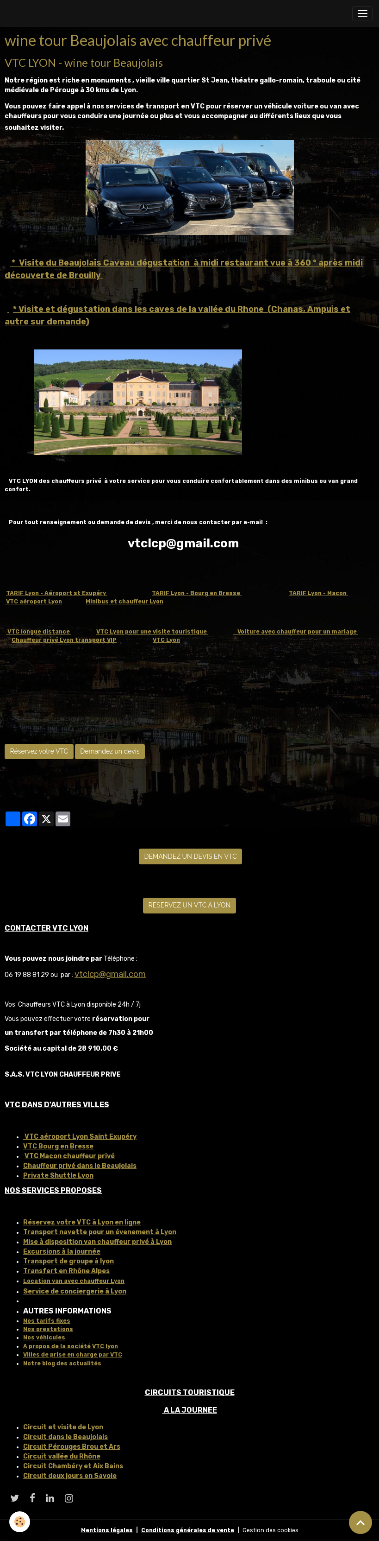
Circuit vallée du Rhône (61, 1456)
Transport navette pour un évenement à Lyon (99, 1232)
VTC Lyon (166, 640)
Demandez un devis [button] (109, 751)
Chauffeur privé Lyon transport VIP (64, 640)
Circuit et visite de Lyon (63, 1427)
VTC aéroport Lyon (33, 601)
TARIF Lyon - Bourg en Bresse (197, 593)
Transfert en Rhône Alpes (66, 1271)
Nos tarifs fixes (46, 1321)
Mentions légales (107, 1530)
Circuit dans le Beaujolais (65, 1437)
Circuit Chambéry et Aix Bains (73, 1466)
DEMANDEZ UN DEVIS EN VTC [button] (190, 856)
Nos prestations (48, 1329)
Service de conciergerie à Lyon (74, 1291)
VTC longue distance (38, 631)
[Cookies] (19, 1521)
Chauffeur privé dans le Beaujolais (80, 1166)
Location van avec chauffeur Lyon (73, 1281)
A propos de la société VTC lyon (70, 1346)
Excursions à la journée (61, 1252)
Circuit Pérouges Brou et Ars (71, 1447)
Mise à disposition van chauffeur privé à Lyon (97, 1242)
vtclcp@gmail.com (110, 974)
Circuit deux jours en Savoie (70, 1476)
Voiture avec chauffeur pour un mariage (295, 631)
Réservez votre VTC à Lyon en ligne (82, 1222)
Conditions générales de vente (187, 1530)
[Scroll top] (360, 1522)
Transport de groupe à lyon (68, 1261)
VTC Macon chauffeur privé (70, 1156)
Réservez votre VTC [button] (39, 751)
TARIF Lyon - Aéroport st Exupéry (56, 593)
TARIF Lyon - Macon (318, 593)
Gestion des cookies (270, 1530)
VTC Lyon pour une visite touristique (152, 631)
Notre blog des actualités (62, 1363)
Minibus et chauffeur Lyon (124, 601)
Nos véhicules (44, 1337)
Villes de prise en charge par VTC (72, 1354)
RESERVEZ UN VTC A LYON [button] (190, 905)
